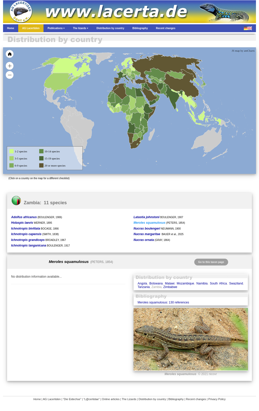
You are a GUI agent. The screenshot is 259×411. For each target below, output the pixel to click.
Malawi (169, 283)
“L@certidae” (91, 399)
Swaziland (236, 283)
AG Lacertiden (52, 399)
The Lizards (129, 399)
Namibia (202, 283)
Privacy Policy (217, 399)
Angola (142, 283)
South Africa (218, 283)
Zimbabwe (170, 287)
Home (37, 399)
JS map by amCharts (243, 50)
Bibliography (176, 399)
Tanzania (144, 287)
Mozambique (185, 283)
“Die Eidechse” (72, 399)
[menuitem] (155, 94)
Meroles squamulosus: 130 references (163, 302)
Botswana (156, 283)
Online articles (111, 399)
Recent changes (196, 399)
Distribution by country (152, 399)
